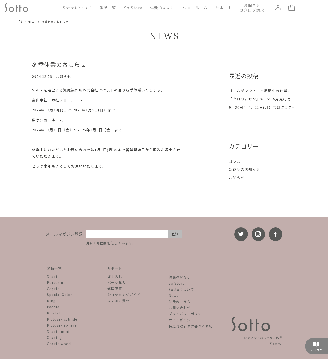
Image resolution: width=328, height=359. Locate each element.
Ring (51, 300)
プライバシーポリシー (187, 313)
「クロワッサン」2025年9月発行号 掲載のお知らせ (262, 98)
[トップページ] (20, 21)
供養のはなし (162, 7)
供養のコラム (180, 301)
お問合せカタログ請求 (251, 7)
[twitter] (241, 234)
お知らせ (63, 76)
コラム (235, 161)
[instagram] (258, 234)
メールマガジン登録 (64, 234)
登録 (175, 234)
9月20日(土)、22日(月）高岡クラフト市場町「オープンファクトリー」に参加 (262, 107)
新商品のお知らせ (244, 169)
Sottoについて (77, 7)
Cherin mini (58, 331)
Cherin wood (59, 343)
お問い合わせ (180, 307)
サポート (223, 7)
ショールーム (195, 7)
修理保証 (114, 288)
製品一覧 (107, 7)
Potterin (55, 282)
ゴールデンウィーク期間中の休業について (262, 90)
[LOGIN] (278, 7)
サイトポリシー (182, 320)
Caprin (53, 288)
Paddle (53, 306)
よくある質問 (118, 300)
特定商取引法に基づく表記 (191, 326)
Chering (54, 337)
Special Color (59, 294)
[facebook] (275, 234)
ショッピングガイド (124, 294)
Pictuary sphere (62, 325)
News (174, 295)
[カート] (292, 7)
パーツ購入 (116, 282)
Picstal (53, 313)
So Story (133, 7)
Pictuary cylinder (63, 319)
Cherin (53, 276)
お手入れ (114, 276)
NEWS (32, 21)
